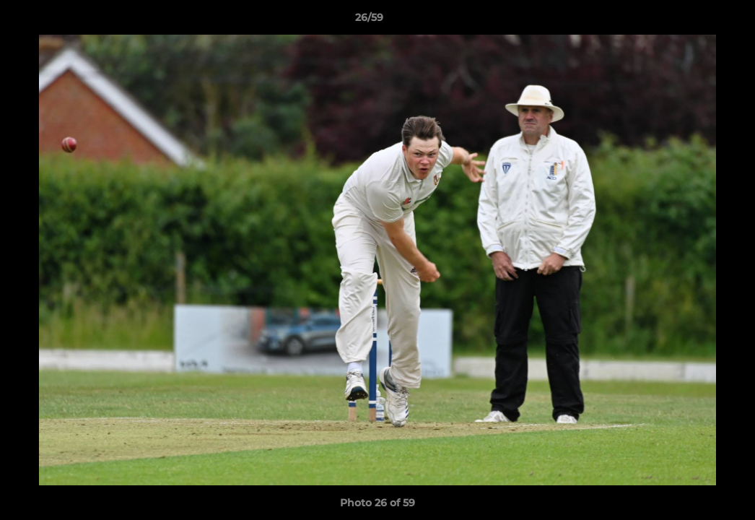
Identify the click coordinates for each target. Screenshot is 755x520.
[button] (694, 20)
